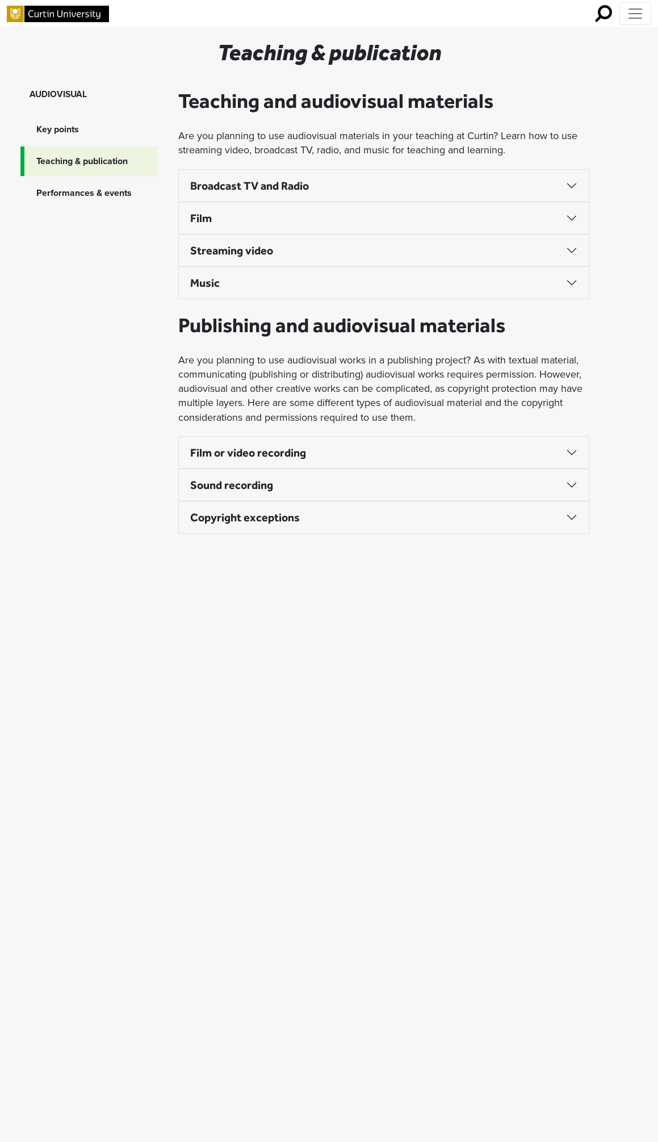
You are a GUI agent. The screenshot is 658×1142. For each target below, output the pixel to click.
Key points (57, 129)
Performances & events (84, 193)
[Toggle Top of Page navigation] (635, 13)
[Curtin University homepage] (58, 14)
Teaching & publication (82, 161)
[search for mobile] (603, 13)
